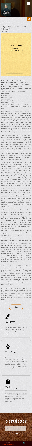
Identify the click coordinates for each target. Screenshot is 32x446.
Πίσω (16, 307)
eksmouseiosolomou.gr (8, 444)
